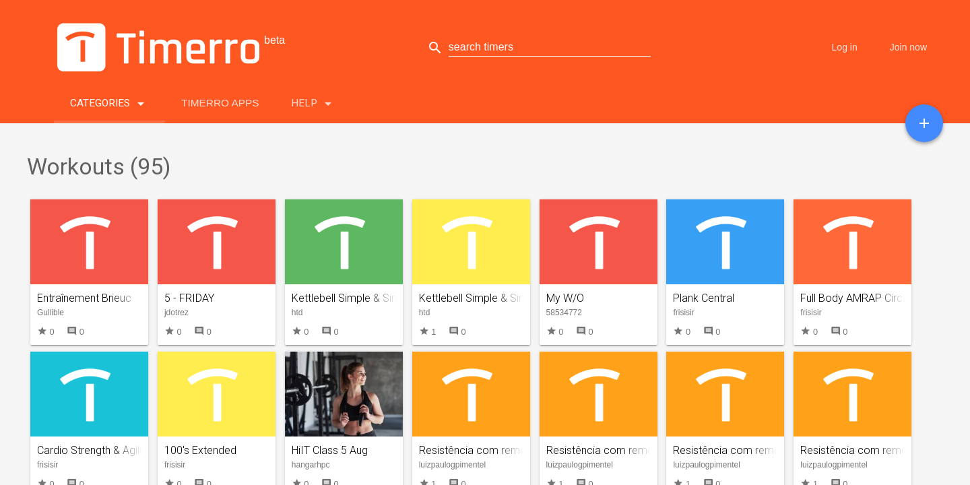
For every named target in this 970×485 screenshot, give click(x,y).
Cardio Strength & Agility (93, 450)
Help (313, 100)
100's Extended (200, 450)
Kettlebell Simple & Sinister (481, 298)
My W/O (565, 298)
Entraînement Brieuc (84, 298)
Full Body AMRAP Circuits (859, 298)
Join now (908, 47)
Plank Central (703, 298)
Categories (109, 100)
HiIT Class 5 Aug (330, 450)
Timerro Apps (220, 102)
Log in (845, 47)
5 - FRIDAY (189, 298)
